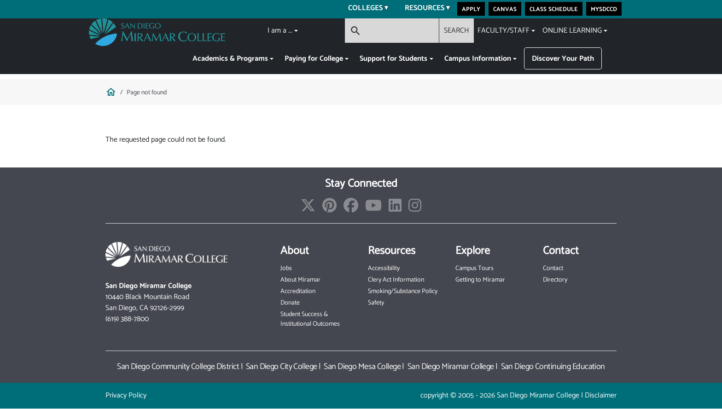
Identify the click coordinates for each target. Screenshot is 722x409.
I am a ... (280, 30)
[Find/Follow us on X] (308, 208)
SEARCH (456, 30)
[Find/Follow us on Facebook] (351, 208)
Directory (555, 280)
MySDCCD (604, 9)
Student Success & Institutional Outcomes (310, 319)
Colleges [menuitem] (362, 9)
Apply (471, 9)
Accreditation (297, 291)
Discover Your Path (563, 58)
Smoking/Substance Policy (402, 291)
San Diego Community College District (178, 367)
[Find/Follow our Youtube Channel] (373, 208)
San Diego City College (281, 367)
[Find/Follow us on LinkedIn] (395, 208)
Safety (376, 303)
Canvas (505, 9)
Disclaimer (601, 395)
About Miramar (300, 280)
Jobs (286, 268)
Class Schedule (554, 9)
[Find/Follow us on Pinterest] (329, 208)
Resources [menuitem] (422, 9)
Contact (553, 268)
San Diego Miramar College (451, 367)
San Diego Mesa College (362, 367)
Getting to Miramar (480, 280)
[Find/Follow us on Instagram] (414, 208)
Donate (290, 303)
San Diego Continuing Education (553, 367)
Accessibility (384, 268)
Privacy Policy (125, 395)
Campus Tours (474, 268)
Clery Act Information (396, 280)
